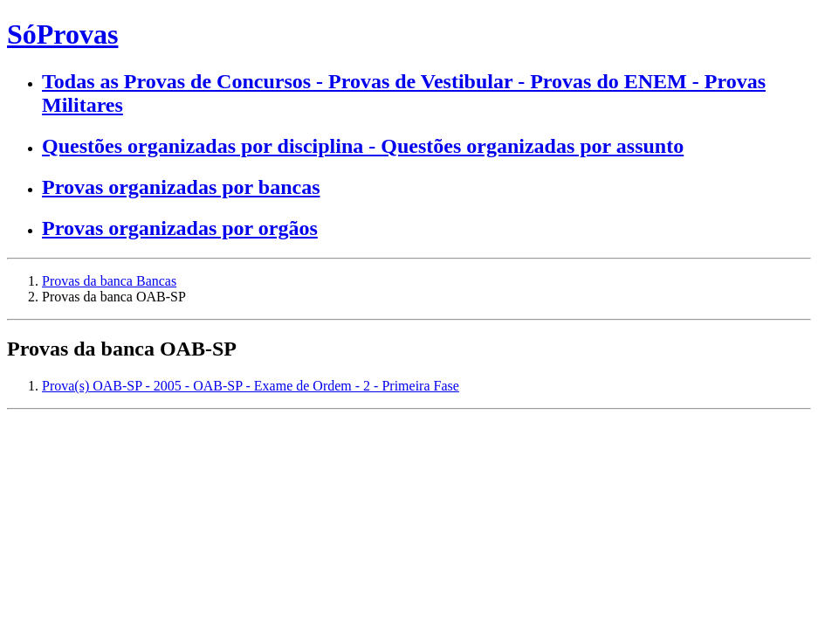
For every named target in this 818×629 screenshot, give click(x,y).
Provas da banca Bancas (109, 280)
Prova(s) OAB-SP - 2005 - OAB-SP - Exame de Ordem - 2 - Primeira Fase (250, 385)
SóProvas (62, 34)
